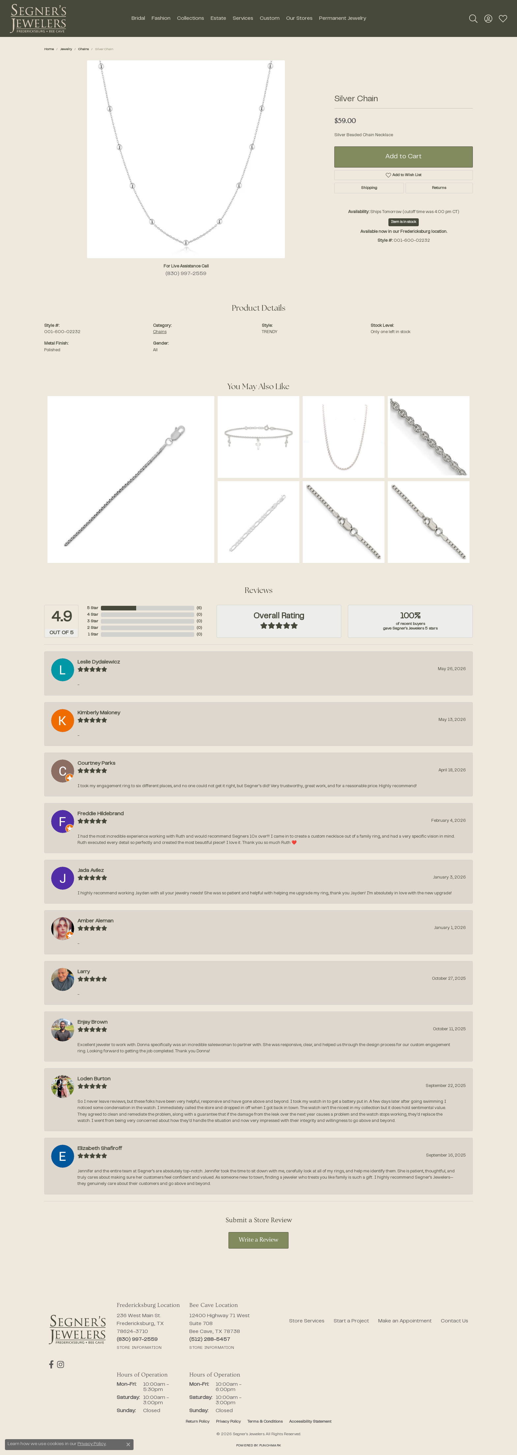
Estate (218, 18)
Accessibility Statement (310, 1421)
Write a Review (258, 1240)
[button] (473, 18)
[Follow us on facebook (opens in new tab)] (51, 1365)
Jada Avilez (90, 870)
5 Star (92, 608)
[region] (186, 159)
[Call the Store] (137, 1339)
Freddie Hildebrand (100, 814)
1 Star (93, 634)
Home (49, 49)
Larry (83, 972)
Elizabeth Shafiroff (99, 1148)
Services (243, 18)
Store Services (306, 1321)
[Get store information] (139, 1347)
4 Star (92, 614)
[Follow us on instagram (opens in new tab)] (60, 1365)
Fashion (161, 18)
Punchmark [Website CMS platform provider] (270, 1445)
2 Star (92, 628)
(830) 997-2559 (186, 273)
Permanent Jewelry (342, 18)
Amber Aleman (95, 921)
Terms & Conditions (265, 1421)
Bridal (138, 18)
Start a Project (351, 1321)
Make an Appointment (405, 1321)
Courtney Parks (96, 763)
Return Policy (197, 1421)
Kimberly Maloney (98, 713)
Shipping (369, 188)
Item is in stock (403, 222)
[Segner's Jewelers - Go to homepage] (77, 1329)
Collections (190, 18)
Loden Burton (93, 1079)
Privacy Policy (228, 1421)
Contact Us (454, 1321)
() (199, 608)
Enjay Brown (92, 1022)
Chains (83, 49)
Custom (270, 18)
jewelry (66, 49)
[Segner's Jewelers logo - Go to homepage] (38, 18)
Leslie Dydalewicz (98, 662)
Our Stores (299, 18)
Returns (439, 188)
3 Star (92, 621)
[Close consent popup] (128, 1444)
